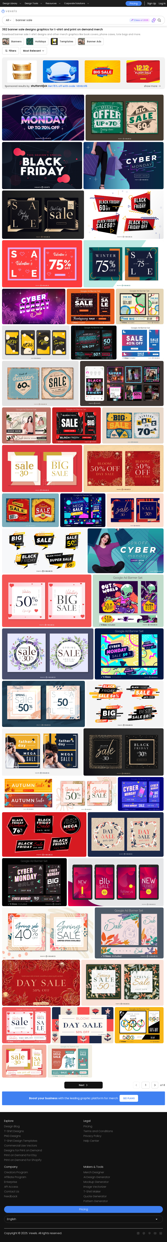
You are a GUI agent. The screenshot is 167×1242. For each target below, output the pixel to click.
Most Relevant (33, 50)
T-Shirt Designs (14, 1131)
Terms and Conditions (98, 1131)
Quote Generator (95, 1196)
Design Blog (12, 1126)
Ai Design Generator (97, 1177)
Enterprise (10, 1182)
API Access (11, 1187)
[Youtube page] (155, 1233)
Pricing (88, 1126)
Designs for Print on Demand (23, 1150)
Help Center (91, 1141)
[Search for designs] (71, 20)
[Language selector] (83, 1219)
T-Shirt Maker (92, 1191)
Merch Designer (94, 1172)
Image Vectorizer (95, 1187)
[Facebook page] (144, 1233)
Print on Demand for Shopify (23, 1160)
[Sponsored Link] (22, 71)
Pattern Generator (96, 1201)
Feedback (10, 1196)
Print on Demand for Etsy (20, 1155)
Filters (10, 50)
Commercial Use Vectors (20, 1146)
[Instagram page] (138, 1233)
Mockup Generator (96, 1182)
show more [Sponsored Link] (152, 86)
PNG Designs (12, 1136)
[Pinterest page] (149, 1233)
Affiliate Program (15, 1177)
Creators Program (16, 1172)
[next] (83, 1085)
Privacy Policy (92, 1136)
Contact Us (11, 1191)
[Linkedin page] (161, 1233)
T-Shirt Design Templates (20, 1141)
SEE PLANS (129, 1098)
